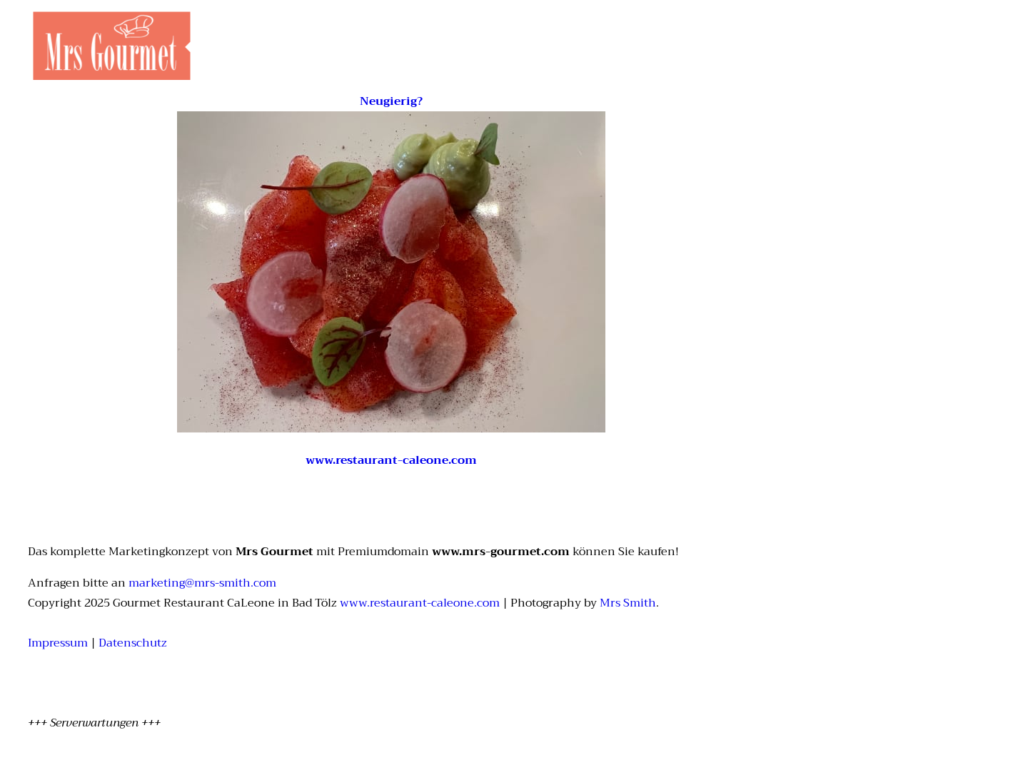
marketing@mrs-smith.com (202, 583)
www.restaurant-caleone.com (420, 603)
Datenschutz (133, 643)
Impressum (58, 643)
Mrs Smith (628, 603)
